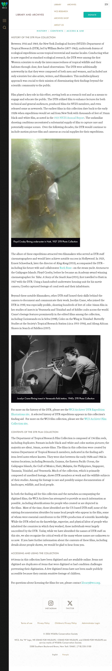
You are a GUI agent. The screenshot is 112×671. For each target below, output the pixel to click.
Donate (92, 15)
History (42, 31)
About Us (59, 25)
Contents (57, 31)
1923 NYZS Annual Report (69, 118)
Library (57, 4)
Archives (71, 4)
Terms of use (26, 623)
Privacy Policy (43, 623)
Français (65, 654)
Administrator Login (91, 623)
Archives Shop (61, 18)
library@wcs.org (90, 582)
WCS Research (61, 11)
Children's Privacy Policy (66, 623)
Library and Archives (30, 14)
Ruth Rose (65, 268)
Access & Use (75, 31)
